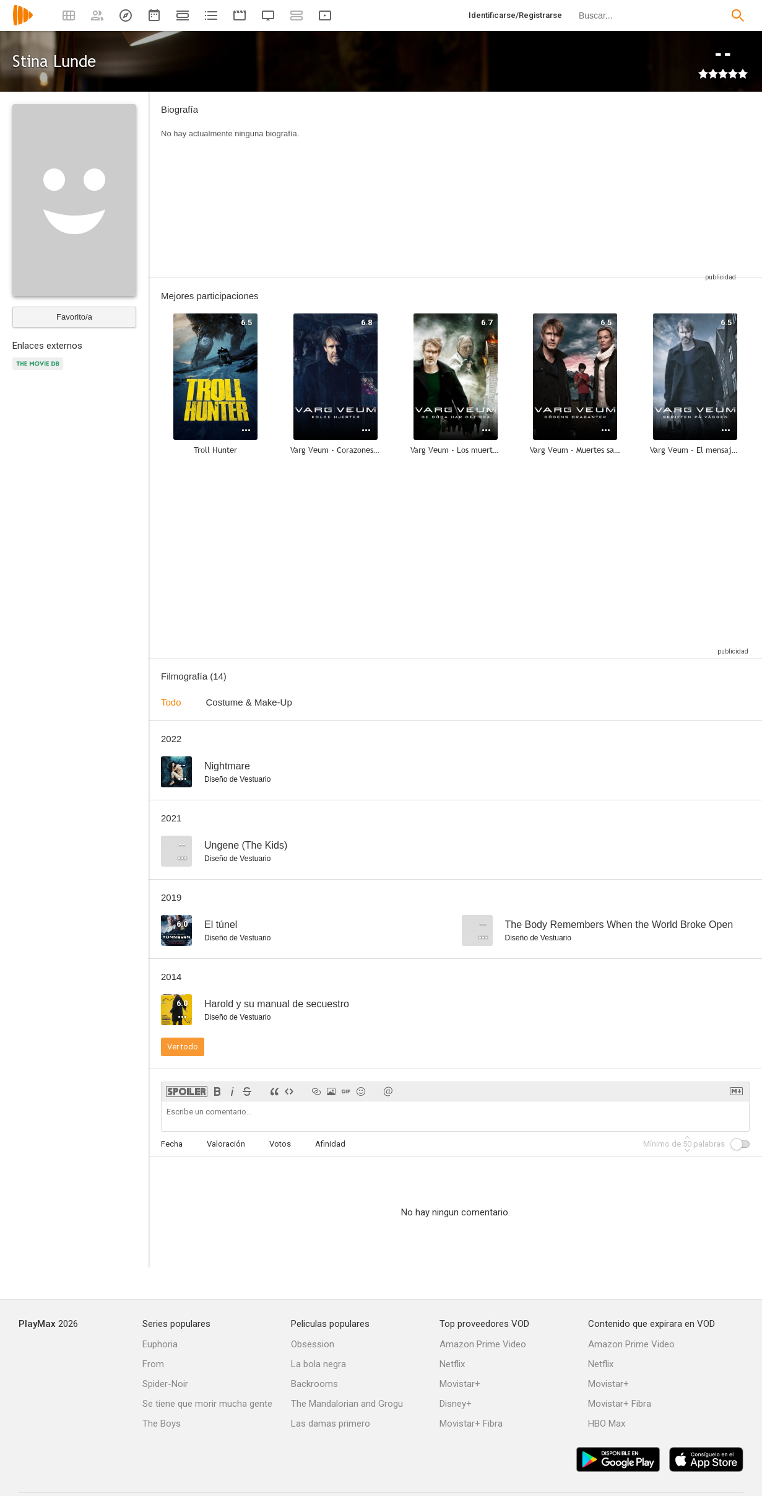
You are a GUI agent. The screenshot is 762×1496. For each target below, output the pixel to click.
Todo (171, 702)
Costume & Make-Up (249, 702)
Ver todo (182, 1046)
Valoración (226, 1143)
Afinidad (330, 1143)
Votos (280, 1143)
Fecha (172, 1143)
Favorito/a (74, 317)
